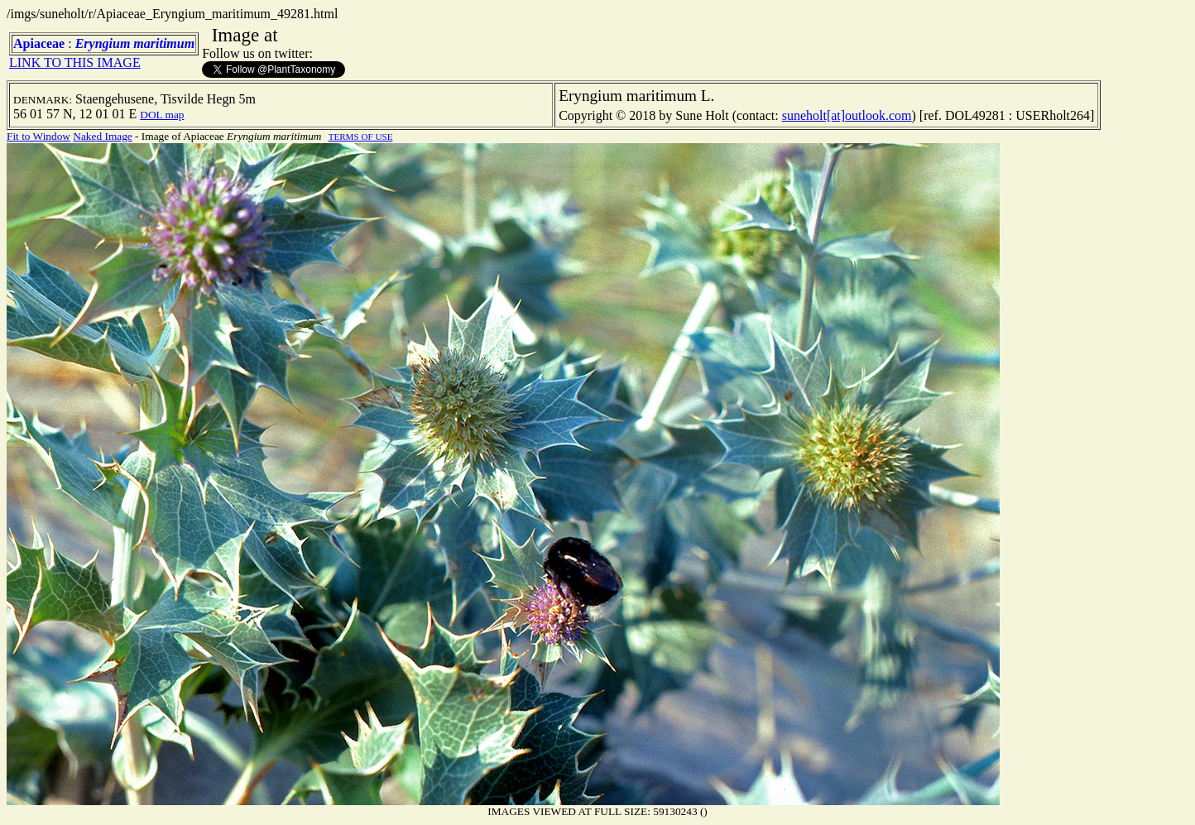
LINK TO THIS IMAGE (75, 62)
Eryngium (103, 43)
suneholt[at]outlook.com (847, 115)
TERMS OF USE (361, 136)
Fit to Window (38, 136)
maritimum (163, 43)
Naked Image (102, 136)
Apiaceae (39, 43)
